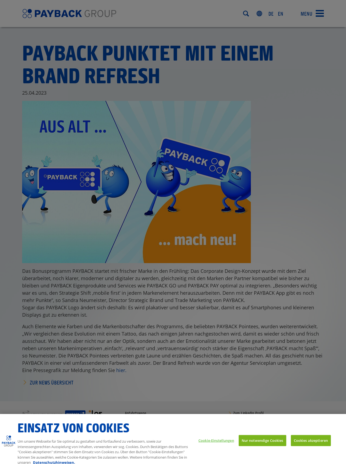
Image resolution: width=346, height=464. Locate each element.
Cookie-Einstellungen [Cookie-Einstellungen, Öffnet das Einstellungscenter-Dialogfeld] (216, 443)
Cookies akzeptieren (311, 443)
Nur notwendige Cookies (262, 443)
